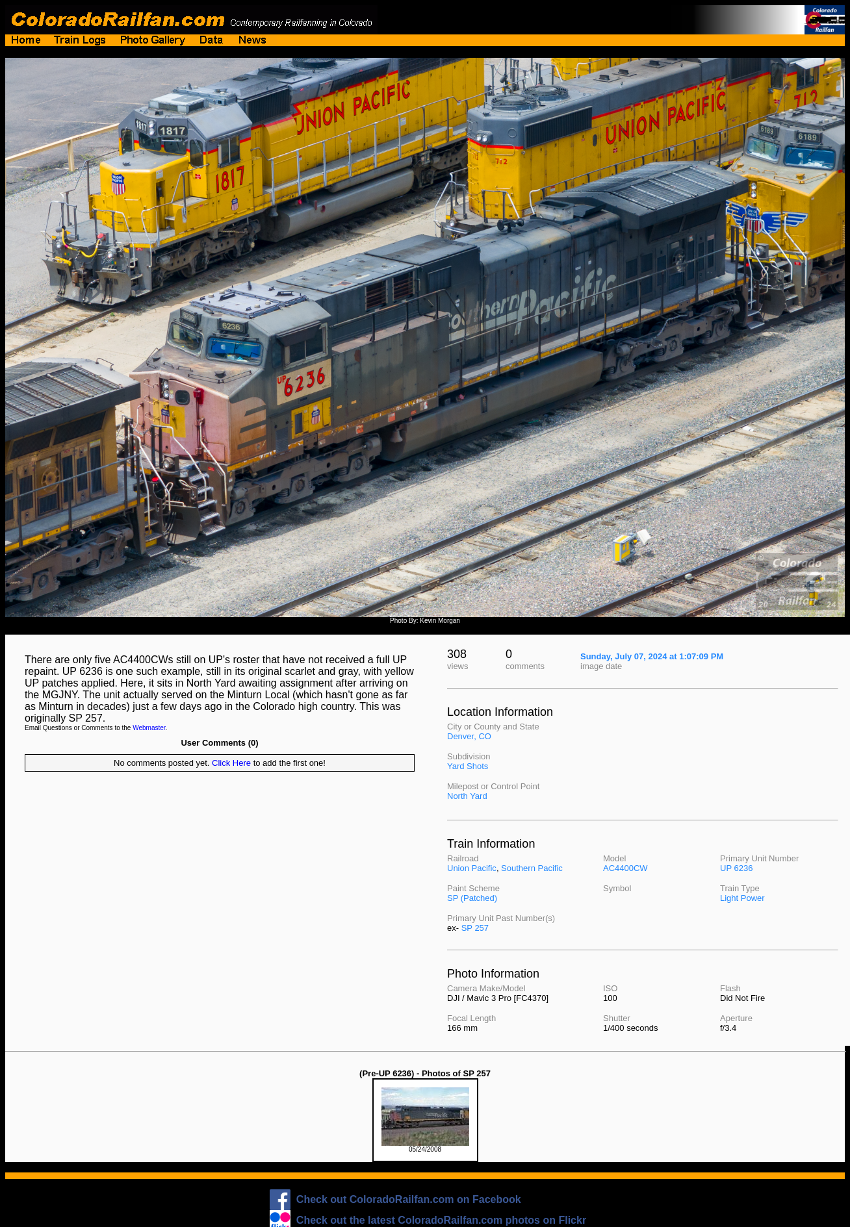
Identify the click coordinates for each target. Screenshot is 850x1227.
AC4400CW (625, 868)
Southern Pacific (532, 868)
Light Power (742, 898)
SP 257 (475, 928)
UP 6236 (736, 868)
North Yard (467, 796)
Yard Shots (467, 766)
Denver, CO (469, 736)
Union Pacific (471, 868)
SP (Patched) (472, 898)
